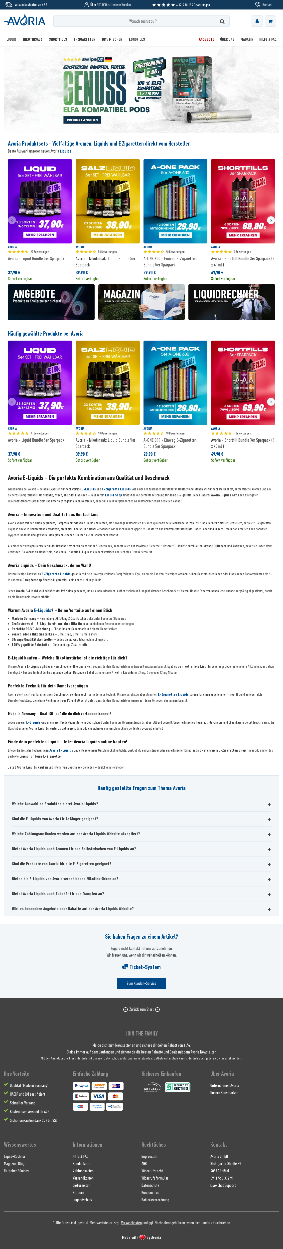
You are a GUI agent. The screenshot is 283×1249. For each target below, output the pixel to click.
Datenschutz (150, 1185)
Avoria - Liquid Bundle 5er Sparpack (36, 258)
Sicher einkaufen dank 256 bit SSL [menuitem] (33, 1120)
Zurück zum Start (141, 1009)
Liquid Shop (113, 495)
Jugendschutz (83, 1199)
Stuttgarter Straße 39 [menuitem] (225, 1163)
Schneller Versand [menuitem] (22, 1102)
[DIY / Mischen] (112, 39)
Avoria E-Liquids (61, 750)
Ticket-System (141, 967)
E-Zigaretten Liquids (173, 694)
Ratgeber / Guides (16, 1170)
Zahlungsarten (83, 1170)
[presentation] (12, 220)
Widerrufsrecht (152, 1170)
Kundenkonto (82, 1163)
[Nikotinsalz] (32, 39)
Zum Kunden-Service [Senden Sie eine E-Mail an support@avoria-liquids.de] (141, 983)
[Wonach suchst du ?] (141, 21)
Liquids (66, 151)
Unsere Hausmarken (224, 1092)
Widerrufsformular (155, 1178)
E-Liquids (89, 489)
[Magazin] (247, 39)
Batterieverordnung (155, 1199)
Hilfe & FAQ (80, 1156)
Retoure (78, 1192)
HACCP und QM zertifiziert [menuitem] (27, 1094)
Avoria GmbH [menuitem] (219, 1156)
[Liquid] (12, 39)
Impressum (149, 1156)
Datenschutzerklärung (118, 1058)
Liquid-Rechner (14, 1156)
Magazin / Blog (14, 1163)
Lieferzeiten (81, 1185)
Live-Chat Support (223, 1185)
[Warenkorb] (270, 21)
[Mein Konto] (257, 21)
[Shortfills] (58, 39)
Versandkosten (83, 1178)
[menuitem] (257, 21)
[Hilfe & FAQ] (266, 39)
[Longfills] (137, 39)
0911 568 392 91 (222, 1178)
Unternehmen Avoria (224, 1085)
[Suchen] (222, 21)
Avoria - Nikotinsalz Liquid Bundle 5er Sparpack (105, 261)
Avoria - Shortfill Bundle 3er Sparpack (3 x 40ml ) (243, 261)
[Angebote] (206, 39)
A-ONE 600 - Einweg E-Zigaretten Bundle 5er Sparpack (170, 261)
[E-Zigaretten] (84, 39)
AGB (144, 1163)
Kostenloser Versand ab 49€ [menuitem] (29, 1111)
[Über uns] (227, 39)
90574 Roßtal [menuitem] (219, 1170)
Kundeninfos (150, 1192)
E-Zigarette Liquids (116, 489)
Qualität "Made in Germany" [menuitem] (29, 1085)
